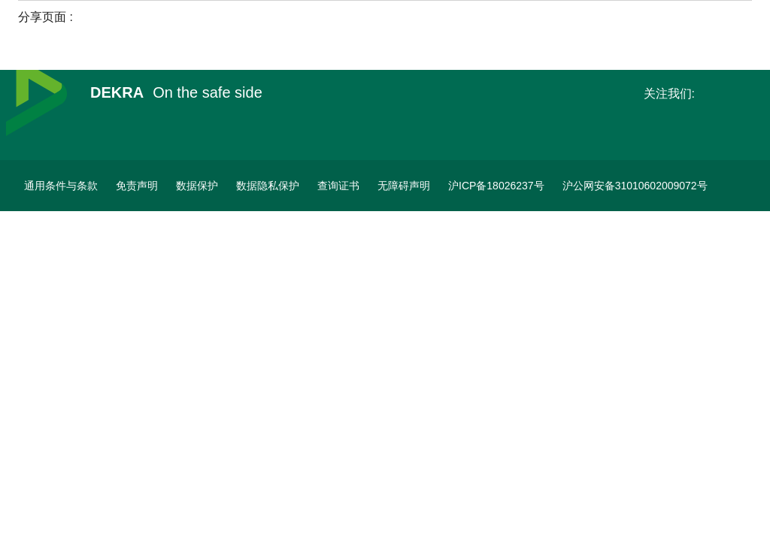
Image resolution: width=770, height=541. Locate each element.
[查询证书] (338, 185)
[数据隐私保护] (267, 185)
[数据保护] (197, 185)
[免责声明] (137, 185)
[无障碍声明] (403, 185)
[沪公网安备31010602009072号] (635, 185)
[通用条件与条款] (61, 185)
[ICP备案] (496, 185)
